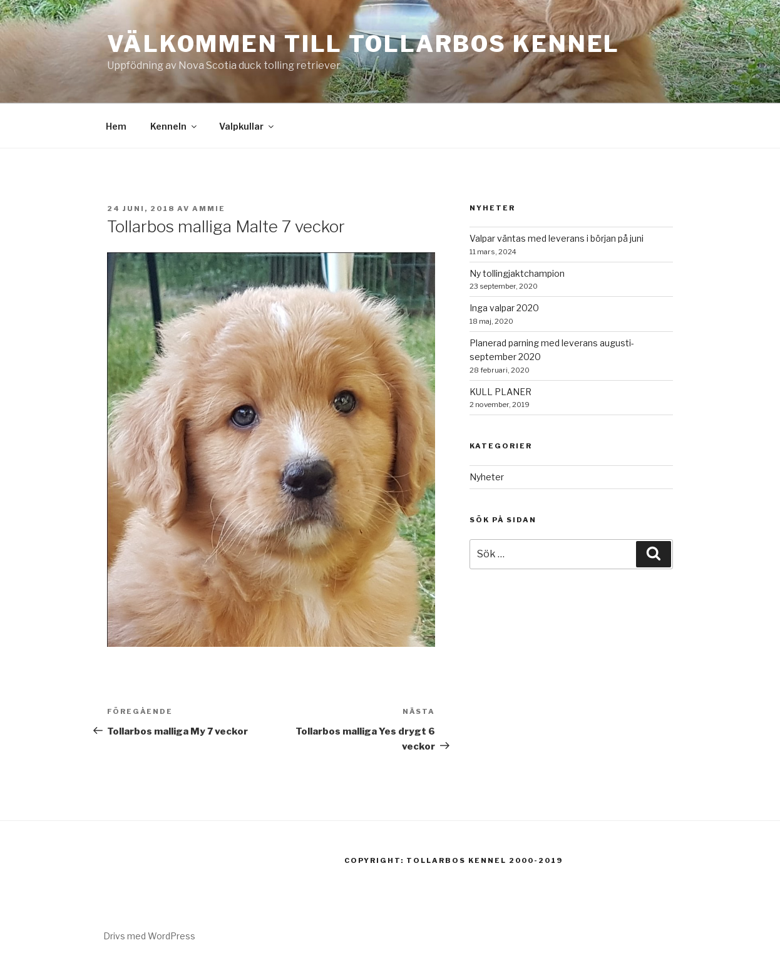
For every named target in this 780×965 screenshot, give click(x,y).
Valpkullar (247, 126)
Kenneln (174, 126)
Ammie (208, 208)
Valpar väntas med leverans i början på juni (557, 238)
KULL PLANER (500, 391)
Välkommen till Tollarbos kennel (363, 44)
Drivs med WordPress (149, 936)
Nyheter (487, 477)
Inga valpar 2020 (504, 307)
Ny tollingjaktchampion (517, 273)
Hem (116, 126)
